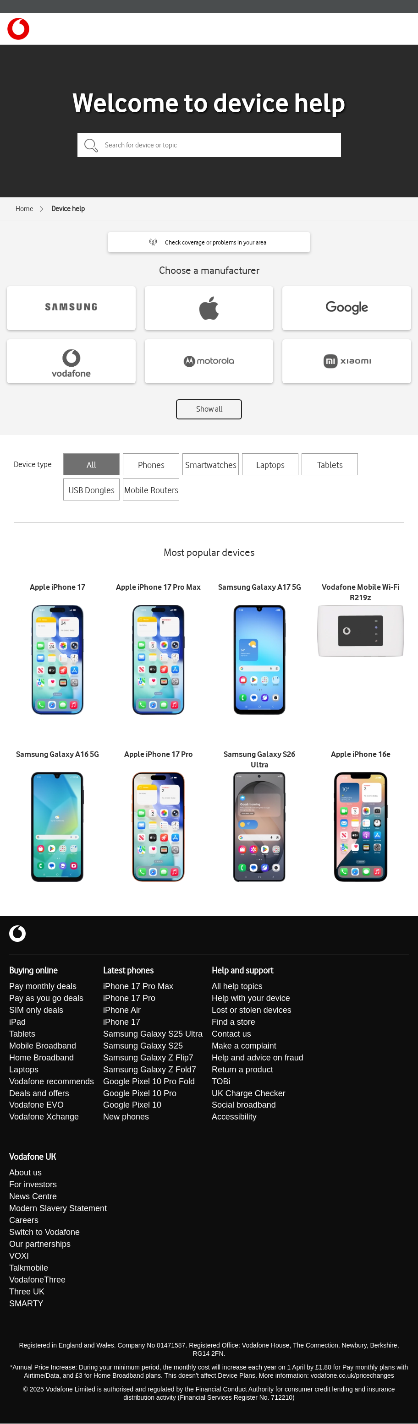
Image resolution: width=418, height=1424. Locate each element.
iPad (17, 1022)
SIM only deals (36, 1010)
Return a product (242, 1070)
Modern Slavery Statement (58, 1209)
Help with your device (251, 998)
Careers (23, 1221)
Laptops (270, 465)
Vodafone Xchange (44, 1117)
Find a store (233, 1022)
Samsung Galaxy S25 (143, 1046)
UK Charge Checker (249, 1093)
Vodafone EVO (36, 1105)
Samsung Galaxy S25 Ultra (153, 1034)
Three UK (26, 1292)
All (91, 465)
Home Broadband (41, 1058)
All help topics (237, 986)
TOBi (221, 1082)
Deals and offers (39, 1093)
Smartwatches (210, 465)
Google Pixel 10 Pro (139, 1093)
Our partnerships (40, 1245)
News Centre (33, 1197)
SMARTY (26, 1304)
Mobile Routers (151, 490)
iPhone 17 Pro (129, 998)
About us (25, 1173)
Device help (68, 209)
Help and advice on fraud (257, 1058)
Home (24, 209)
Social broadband (244, 1105)
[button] (209, 242)
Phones (151, 465)
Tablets (330, 465)
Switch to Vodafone (44, 1233)
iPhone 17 (121, 1022)
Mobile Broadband (42, 1046)
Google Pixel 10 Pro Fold (149, 1082)
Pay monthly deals (43, 986)
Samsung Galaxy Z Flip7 (148, 1058)
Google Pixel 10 (132, 1105)
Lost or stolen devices (252, 1010)
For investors (33, 1185)
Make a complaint (244, 1046)
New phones (126, 1117)
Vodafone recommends (51, 1082)
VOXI (19, 1256)
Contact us (231, 1034)
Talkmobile (28, 1268)
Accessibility (234, 1117)
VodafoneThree (37, 1280)
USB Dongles (91, 490)
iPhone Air (122, 1010)
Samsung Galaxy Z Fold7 (149, 1070)
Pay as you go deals (46, 998)
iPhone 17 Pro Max (138, 986)
